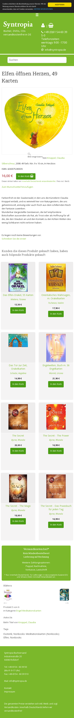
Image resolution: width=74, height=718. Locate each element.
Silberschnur (8, 163)
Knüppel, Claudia (56, 157)
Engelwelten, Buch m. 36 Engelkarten (56, 367)
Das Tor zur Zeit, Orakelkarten (18, 367)
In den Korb (25, 176)
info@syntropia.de (55, 49)
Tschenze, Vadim (56, 302)
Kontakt (7, 688)
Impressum (9, 691)
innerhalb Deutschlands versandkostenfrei (39, 181)
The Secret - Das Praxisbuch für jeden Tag (56, 507)
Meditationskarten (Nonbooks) (42, 634)
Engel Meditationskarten (28, 610)
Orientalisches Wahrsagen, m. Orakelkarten (55, 296)
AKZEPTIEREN (59, 5)
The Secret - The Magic (18, 505)
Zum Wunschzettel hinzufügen (17, 186)
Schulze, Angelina (18, 373)
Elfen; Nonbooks (12, 637)
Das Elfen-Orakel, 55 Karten (18, 295)
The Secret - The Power (56, 435)
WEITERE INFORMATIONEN (43, 9)
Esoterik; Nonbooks (14, 634)
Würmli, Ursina (56, 373)
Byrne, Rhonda (18, 439)
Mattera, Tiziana (18, 299)
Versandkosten (11, 707)
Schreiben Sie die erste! (14, 238)
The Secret (18, 435)
